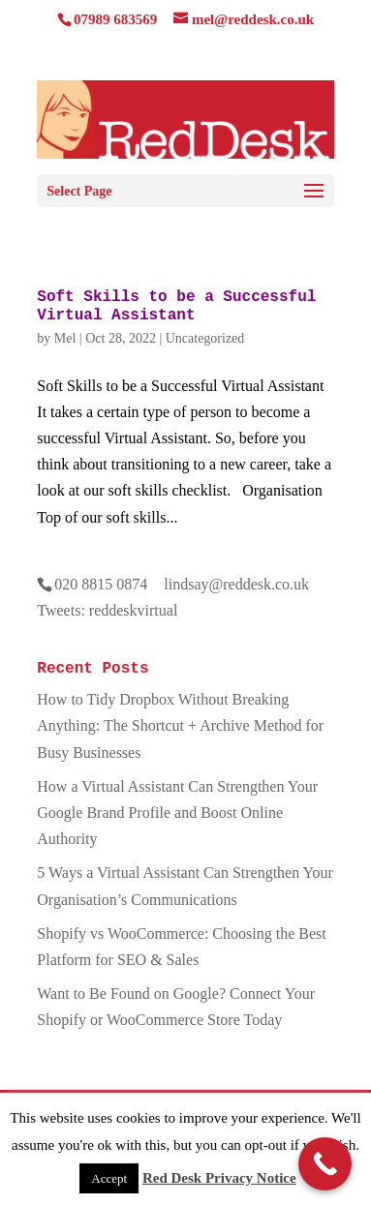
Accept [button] (109, 1178)
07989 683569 (115, 19)
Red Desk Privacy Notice (219, 1178)
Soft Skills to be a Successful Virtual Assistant (176, 306)
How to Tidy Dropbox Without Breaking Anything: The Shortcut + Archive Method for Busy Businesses (180, 725)
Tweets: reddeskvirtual (107, 610)
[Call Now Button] (325, 1163)
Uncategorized (205, 338)
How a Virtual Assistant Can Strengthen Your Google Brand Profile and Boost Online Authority (177, 812)
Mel (65, 338)
